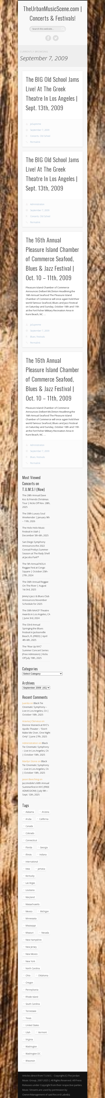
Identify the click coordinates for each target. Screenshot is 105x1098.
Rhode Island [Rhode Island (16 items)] (32, 996)
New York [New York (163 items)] (30, 961)
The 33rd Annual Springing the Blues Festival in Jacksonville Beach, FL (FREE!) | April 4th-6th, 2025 (34, 632)
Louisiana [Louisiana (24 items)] (30, 890)
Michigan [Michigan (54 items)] (44, 911)
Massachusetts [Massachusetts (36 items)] (32, 904)
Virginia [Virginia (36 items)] (29, 1039)
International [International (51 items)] (32, 861)
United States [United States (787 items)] (32, 1025)
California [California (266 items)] (43, 819)
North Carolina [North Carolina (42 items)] (33, 968)
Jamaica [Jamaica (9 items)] (41, 868)
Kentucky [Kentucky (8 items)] (30, 875)
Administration (37, 204)
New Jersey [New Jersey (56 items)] (31, 946)
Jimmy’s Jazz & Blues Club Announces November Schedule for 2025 (35, 600)
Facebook (48, 38)
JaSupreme (35, 124)
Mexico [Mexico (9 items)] (29, 911)
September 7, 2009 (39, 130)
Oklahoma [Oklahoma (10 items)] (43, 975)
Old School (45, 136)
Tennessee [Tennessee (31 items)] (31, 1011)
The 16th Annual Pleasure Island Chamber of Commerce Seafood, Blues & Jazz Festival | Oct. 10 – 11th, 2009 (52, 259)
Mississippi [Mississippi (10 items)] (31, 925)
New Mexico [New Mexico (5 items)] (31, 954)
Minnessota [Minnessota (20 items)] (31, 918)
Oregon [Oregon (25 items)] (29, 982)
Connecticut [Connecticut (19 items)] (31, 840)
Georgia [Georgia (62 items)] (44, 847)
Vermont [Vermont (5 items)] (42, 1032)
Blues (32, 336)
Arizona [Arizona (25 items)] (45, 811)
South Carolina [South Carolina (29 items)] (33, 1003)
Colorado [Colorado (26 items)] (30, 833)
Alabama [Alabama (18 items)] (30, 811)
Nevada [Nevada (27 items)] (45, 932)
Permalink (35, 142)
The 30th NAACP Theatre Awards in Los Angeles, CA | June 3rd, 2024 (36, 614)
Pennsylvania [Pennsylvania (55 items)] (32, 989)
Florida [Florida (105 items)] (29, 847)
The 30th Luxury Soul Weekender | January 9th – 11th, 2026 (36, 517)
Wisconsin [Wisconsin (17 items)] (30, 1060)
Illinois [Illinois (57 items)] (29, 854)
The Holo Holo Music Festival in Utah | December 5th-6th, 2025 (35, 531)
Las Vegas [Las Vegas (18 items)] (30, 883)
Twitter (56, 38)
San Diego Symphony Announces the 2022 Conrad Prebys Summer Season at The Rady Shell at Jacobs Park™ (36, 549)
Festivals (41, 336)
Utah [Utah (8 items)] (28, 1032)
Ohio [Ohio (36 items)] (28, 975)
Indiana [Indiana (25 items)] (43, 854)
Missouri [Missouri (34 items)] (30, 932)
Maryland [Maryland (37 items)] (30, 897)
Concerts (34, 136)
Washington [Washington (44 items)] (31, 1046)
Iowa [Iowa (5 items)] (28, 868)
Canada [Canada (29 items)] (29, 826)
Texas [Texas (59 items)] (28, 1018)
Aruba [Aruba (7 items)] (28, 819)
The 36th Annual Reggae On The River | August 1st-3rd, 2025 (35, 585)
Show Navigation (73, 33)
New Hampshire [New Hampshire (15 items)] (34, 939)
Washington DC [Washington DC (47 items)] (33, 1053)
